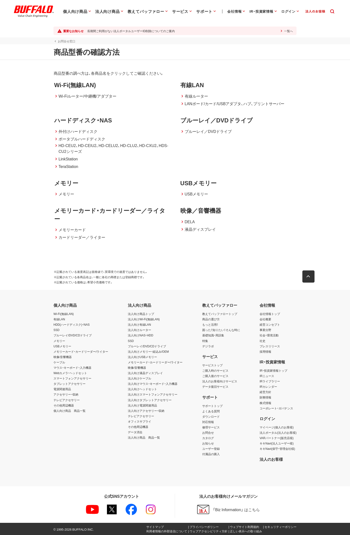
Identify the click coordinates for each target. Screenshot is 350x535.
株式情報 (265, 403)
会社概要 (265, 319)
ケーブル (59, 362)
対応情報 (208, 422)
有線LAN (59, 319)
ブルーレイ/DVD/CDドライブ (72, 335)
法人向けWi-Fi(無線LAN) (144, 319)
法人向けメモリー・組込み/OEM (148, 351)
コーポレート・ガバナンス (276, 408)
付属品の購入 (211, 454)
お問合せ (208, 432)
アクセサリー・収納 (65, 394)
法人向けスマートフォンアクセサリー (152, 394)
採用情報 (265, 351)
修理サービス (211, 427)
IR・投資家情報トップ (273, 370)
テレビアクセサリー (66, 400)
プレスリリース (270, 346)
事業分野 (265, 330)
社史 (262, 341)
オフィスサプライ (139, 421)
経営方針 (265, 392)
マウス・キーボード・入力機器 (72, 367)
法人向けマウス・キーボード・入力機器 (152, 383)
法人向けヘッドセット (142, 389)
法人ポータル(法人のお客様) (278, 432)
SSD (56, 330)
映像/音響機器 (62, 357)
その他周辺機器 (63, 405)
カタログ (208, 438)
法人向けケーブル (139, 378)
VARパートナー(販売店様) (277, 438)
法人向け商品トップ (141, 314)
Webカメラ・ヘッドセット (70, 373)
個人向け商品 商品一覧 (69, 410)
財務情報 (265, 397)
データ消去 (135, 432)
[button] (309, 276)
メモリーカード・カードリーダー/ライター (80, 351)
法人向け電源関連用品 (142, 405)
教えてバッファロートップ (219, 314)
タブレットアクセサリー (69, 383)
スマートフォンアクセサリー (72, 378)
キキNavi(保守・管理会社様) (277, 448)
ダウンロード (211, 416)
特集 (205, 341)
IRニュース (267, 376)
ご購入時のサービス (215, 370)
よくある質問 (211, 411)
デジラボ (208, 346)
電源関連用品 (62, 389)
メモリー (59, 341)
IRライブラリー (270, 381)
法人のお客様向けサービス (219, 381)
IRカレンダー (268, 386)
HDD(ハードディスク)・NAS (71, 324)
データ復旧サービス (215, 386)
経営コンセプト (270, 324)
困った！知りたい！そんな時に (221, 330)
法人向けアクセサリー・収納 (146, 410)
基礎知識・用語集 (213, 335)
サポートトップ (212, 406)
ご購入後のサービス (215, 376)
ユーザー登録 (211, 448)
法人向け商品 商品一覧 (144, 437)
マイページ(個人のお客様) (277, 427)
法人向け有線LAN (139, 324)
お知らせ (208, 443)
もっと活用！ (210, 324)
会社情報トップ (270, 314)
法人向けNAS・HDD (140, 335)
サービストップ (212, 365)
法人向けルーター (139, 330)
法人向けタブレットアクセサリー (150, 400)
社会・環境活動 (269, 335)
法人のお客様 (271, 459)
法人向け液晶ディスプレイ (145, 373)
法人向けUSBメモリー (142, 357)
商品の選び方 (211, 319)
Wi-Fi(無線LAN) (63, 314)
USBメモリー (62, 346)
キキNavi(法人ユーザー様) (277, 443)
